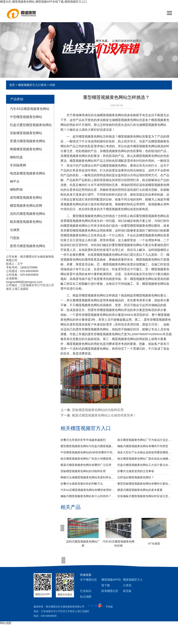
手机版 (109, 606)
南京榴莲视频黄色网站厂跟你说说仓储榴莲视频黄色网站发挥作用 (144, 458)
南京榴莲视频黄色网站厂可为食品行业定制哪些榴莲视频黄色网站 (144, 439)
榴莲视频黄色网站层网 (26, 205)
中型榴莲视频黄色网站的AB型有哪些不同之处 (87, 452)
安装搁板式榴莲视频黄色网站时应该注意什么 (144, 496)
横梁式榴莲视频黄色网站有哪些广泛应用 (85, 464)
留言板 (127, 591)
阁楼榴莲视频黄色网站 (26, 149)
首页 (12, 85)
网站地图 (5, 623)
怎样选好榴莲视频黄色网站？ (135, 477)
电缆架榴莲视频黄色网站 (27, 173)
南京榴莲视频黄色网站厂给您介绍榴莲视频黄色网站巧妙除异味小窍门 (87, 458)
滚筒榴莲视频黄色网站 (26, 197)
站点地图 (85, 596)
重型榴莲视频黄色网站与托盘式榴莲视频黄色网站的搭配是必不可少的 (87, 446)
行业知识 (85, 591)
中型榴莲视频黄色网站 (26, 117)
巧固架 (15, 238)
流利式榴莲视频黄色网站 (27, 213)
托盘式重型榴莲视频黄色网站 (31, 125)
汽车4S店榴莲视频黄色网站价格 (118, 543)
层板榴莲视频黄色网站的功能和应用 (98, 410)
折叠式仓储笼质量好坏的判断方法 (81, 483)
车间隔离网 (18, 165)
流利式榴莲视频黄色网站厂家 (83, 543)
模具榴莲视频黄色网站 (26, 221)
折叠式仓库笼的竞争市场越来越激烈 (83, 439)
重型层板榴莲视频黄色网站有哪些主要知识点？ (144, 483)
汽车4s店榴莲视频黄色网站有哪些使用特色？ (87, 489)
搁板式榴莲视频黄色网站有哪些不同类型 (142, 446)
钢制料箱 (16, 189)
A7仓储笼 (154, 543)
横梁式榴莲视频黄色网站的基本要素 (139, 489)
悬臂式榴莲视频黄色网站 (27, 246)
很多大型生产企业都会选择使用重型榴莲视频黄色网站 (144, 452)
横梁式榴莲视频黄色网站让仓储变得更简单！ (104, 415)
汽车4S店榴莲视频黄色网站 (29, 109)
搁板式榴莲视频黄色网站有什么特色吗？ (85, 496)
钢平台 (15, 181)
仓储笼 (15, 230)
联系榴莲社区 (109, 591)
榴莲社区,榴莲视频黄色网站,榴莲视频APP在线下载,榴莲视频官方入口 (43, 1)
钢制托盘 (16, 157)
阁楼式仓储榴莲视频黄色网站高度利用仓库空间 (87, 477)
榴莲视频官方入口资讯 (32, 85)
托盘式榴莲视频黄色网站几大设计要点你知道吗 (144, 464)
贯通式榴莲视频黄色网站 (27, 141)
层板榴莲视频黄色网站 (26, 133)
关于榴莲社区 (88, 579)
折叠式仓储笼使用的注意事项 (135, 471)
